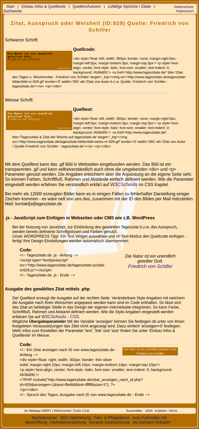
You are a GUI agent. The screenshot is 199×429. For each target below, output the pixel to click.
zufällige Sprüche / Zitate (129, 6)
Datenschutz (183, 7)
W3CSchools (124, 184)
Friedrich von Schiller (150, 266)
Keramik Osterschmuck (109, 422)
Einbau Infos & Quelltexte (43, 6)
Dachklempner (44, 418)
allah (149, 411)
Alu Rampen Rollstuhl (151, 422)
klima (173, 411)
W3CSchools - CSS (60, 316)
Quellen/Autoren (86, 6)
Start (10, 6)
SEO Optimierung (75, 418)
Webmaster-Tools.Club (71, 411)
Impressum (185, 11)
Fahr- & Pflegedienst (111, 418)
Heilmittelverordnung (68, 422)
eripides (161, 411)
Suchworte (12, 11)
